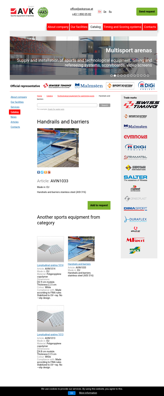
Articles (15, 122)
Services (15, 107)
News (13, 117)
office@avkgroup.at (81, 9)
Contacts (150, 27)
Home (39, 96)
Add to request (99, 205)
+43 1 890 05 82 (81, 14)
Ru (110, 11)
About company (58, 27)
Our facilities (79, 27)
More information (88, 393)
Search (105, 105)
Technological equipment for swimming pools (75, 96)
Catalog (95, 27)
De (105, 11)
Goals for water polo (56, 109)
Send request (147, 11)
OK (71, 393)
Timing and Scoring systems (122, 27)
